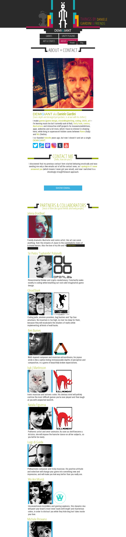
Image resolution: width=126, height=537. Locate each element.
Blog (97, 31)
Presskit (87, 31)
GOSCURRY (63, 494)
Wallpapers (34, 31)
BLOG (17, 466)
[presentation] (63, 168)
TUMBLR (78, 466)
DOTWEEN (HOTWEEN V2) (108, 466)
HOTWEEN (33, 494)
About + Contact (92, 36)
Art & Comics (73, 36)
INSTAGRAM (47, 466)
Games (34, 36)
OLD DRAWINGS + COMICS (93, 494)
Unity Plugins (53, 36)
